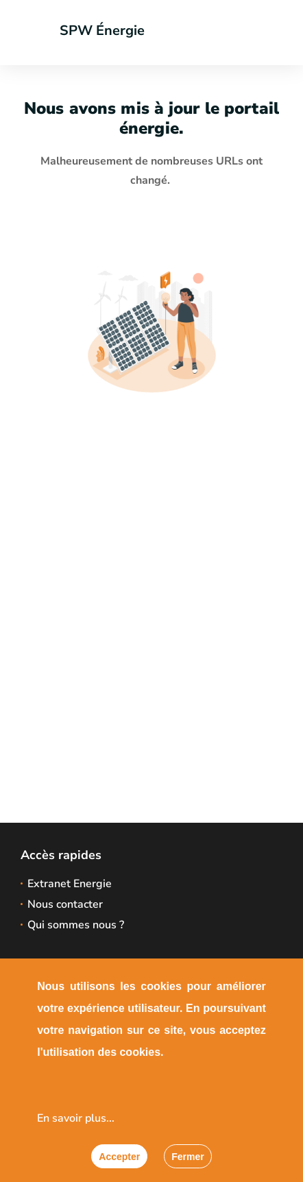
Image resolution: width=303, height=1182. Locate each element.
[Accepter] (119, 1156)
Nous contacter (65, 904)
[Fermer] (187, 1156)
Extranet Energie (69, 884)
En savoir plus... (75, 1118)
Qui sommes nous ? (75, 925)
